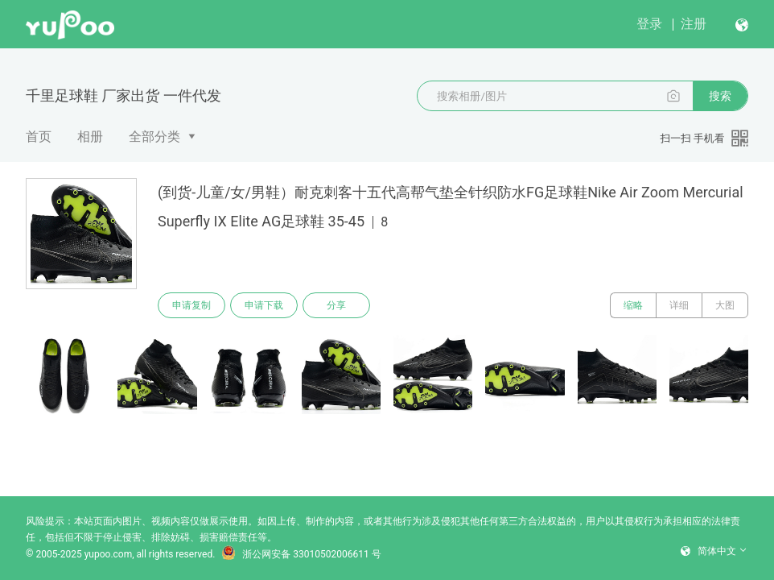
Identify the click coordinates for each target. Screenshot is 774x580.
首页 (38, 136)
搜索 (720, 95)
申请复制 (191, 305)
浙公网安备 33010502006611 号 (301, 554)
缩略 (633, 305)
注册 (693, 23)
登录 (649, 23)
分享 (336, 305)
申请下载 (264, 305)
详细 (679, 305)
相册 (90, 136)
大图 (725, 305)
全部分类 (154, 136)
